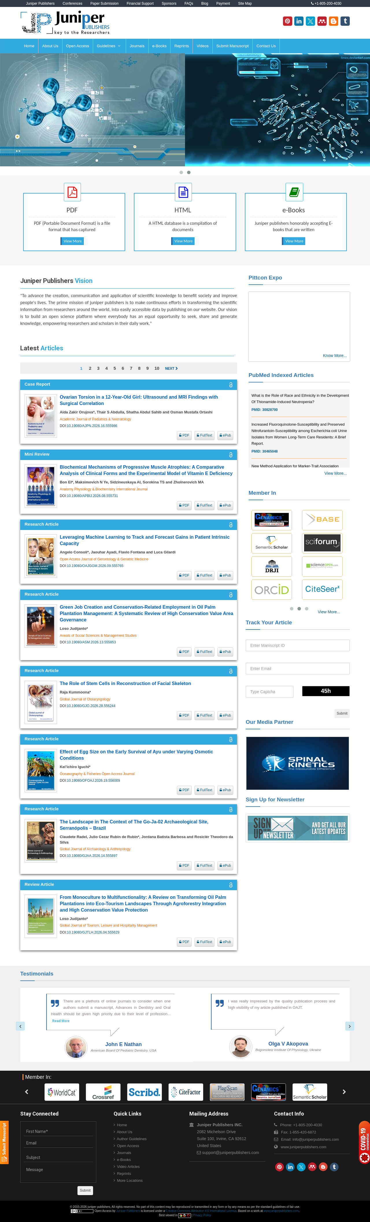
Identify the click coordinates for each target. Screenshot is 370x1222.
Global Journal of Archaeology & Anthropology (95, 849)
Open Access (77, 46)
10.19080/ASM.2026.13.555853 (91, 642)
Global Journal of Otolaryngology (85, 699)
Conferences (72, 3)
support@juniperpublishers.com (230, 1152)
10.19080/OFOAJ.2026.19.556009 (93, 781)
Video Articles (128, 1166)
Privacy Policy (202, 1215)
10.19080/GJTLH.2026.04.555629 (93, 932)
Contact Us (266, 46)
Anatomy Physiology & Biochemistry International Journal (104, 489)
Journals (137, 46)
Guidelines (109, 46)
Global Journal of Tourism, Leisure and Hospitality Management (108, 925)
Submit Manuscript (233, 46)
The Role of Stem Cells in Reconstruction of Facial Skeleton (125, 683)
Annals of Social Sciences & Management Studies (98, 636)
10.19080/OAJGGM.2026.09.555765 (95, 566)
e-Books (159, 46)
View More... (335, 473)
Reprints (181, 46)
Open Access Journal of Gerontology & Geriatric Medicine (104, 559)
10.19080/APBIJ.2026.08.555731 (92, 496)
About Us (50, 46)
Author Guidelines (132, 1139)
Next (171, 369)
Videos (202, 46)
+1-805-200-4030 (326, 3)
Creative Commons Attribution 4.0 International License (201, 1210)
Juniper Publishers (40, 3)
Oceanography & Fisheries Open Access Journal (97, 774)
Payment (223, 3)
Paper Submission (104, 3)
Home (29, 46)
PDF (184, 435)
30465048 (270, 459)
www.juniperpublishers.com (303, 1147)
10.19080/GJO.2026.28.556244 (91, 706)
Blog (204, 3)
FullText (204, 435)
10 (156, 368)
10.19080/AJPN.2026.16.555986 (92, 426)
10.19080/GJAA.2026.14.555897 (92, 856)
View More (73, 241)
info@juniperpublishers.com (316, 1139)
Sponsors (169, 3)
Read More (53, 1021)
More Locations (130, 1180)
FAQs (188, 3)
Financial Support (140, 3)
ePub (225, 435)
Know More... (335, 355)
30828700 (270, 418)
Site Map (245, 3)
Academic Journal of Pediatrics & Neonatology (95, 419)
